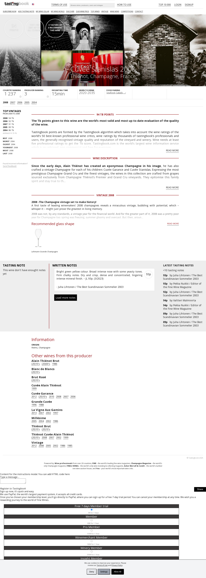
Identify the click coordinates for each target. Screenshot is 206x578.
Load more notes (66, 297)
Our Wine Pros (82, 11)
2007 (12, 102)
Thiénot (79, 76)
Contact (139, 11)
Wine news (114, 11)
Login (177, 4)
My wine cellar (42, 11)
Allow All (117, 572)
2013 (34, 412)
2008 (5, 102)
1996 (34, 404)
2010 (51, 396)
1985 (69, 445)
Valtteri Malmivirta (184, 300)
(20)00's (46, 363)
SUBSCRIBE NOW (9, 11)
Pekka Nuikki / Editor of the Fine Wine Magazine (182, 285)
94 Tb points (105, 114)
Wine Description (105, 158)
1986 (54, 363)
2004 (34, 102)
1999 (34, 388)
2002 (48, 412)
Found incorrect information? (15, 165)
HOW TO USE (124, 4)
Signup (189, 4)
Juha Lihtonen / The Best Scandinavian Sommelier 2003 (182, 277)
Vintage (104, 11)
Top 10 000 (165, 4)
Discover (70, 11)
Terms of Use (102, 565)
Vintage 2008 (105, 195)
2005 (26, 102)
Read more (172, 150)
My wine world (58, 11)
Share (200, 490)
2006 (19, 102)
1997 (55, 412)
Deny (91, 572)
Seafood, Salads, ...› (116, 92)
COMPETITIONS (127, 11)
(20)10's (35, 363)
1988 (41, 404)
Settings (104, 572)
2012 (34, 396)
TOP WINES (95, 11)
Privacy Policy (117, 565)
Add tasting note (26, 11)
